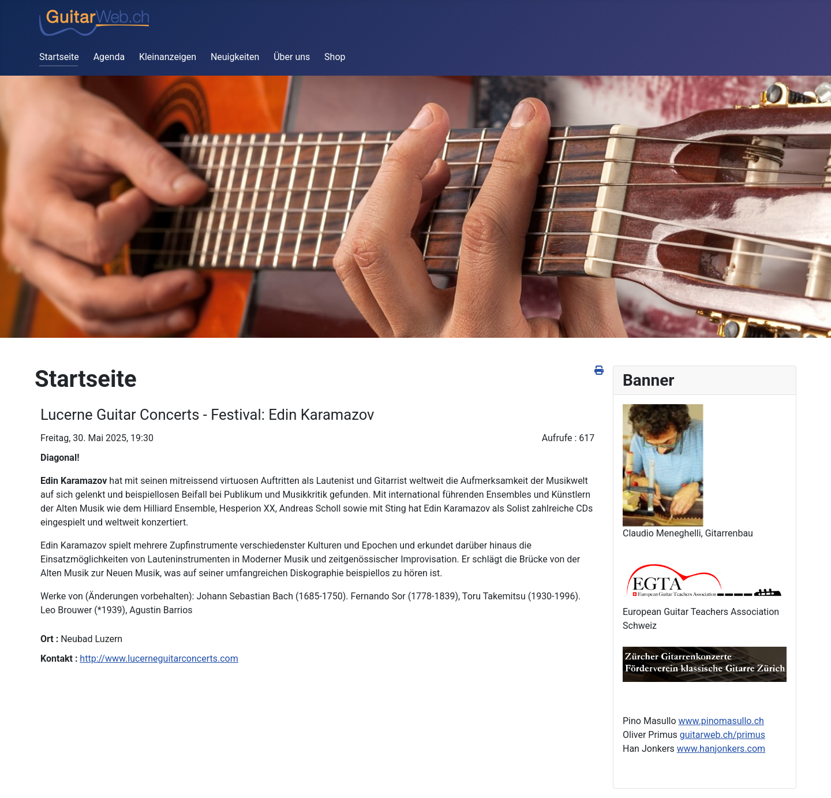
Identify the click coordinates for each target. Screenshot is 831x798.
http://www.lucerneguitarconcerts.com (159, 658)
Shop (334, 56)
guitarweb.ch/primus (722, 734)
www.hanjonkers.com (721, 748)
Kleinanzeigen (167, 56)
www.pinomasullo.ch (721, 720)
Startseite (59, 56)
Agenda (109, 56)
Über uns (292, 56)
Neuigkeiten (235, 56)
